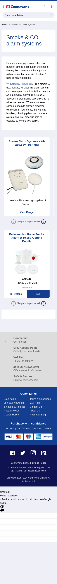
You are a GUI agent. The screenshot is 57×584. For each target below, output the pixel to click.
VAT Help (35, 403)
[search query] (28, 15)
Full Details (15, 294)
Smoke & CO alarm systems (22, 25)
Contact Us (36, 407)
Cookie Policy (11, 414)
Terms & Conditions (40, 399)
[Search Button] (51, 14)
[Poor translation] (2, 508)
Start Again (10, 399)
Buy (38, 294)
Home (4, 25)
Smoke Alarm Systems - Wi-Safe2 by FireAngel (27, 143)
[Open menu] (3, 7)
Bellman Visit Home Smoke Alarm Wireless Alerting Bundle (26, 238)
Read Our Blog (38, 414)
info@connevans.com (35, 470)
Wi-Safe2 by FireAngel (19, 84)
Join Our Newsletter (14, 403)
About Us (35, 410)
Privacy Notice (11, 410)
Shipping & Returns (14, 407)
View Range (27, 212)
